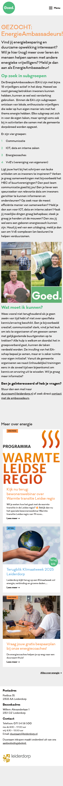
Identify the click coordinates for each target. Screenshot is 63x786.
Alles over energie (49, 673)
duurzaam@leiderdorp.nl (17, 394)
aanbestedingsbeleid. (14, 743)
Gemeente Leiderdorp (19, 758)
